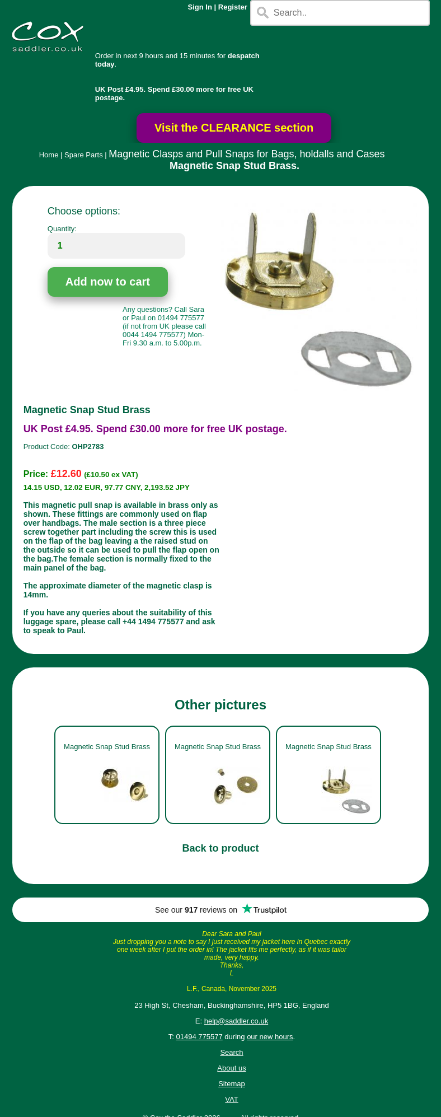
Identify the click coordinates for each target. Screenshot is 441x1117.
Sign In (200, 7)
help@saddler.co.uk (236, 1021)
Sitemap (231, 1083)
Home (49, 155)
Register (232, 7)
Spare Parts (83, 155)
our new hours (270, 1036)
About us (231, 1068)
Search (231, 1052)
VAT (231, 1099)
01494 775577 (199, 1036)
